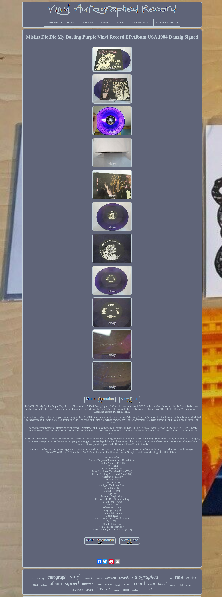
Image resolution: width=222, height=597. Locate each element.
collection (98, 578)
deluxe (44, 585)
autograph (57, 577)
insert (117, 585)
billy (170, 578)
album (56, 583)
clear (163, 579)
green (116, 590)
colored (88, 578)
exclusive (136, 590)
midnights (77, 589)
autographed (145, 577)
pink (181, 584)
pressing (40, 578)
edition (191, 578)
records (124, 578)
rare (179, 577)
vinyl (75, 577)
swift (151, 584)
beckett (110, 578)
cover (35, 584)
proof (126, 589)
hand (162, 583)
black (89, 589)
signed (72, 583)
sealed (108, 584)
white (126, 584)
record (138, 583)
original (172, 585)
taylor (103, 589)
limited (88, 584)
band (148, 589)
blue (99, 584)
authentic (31, 579)
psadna (188, 585)
